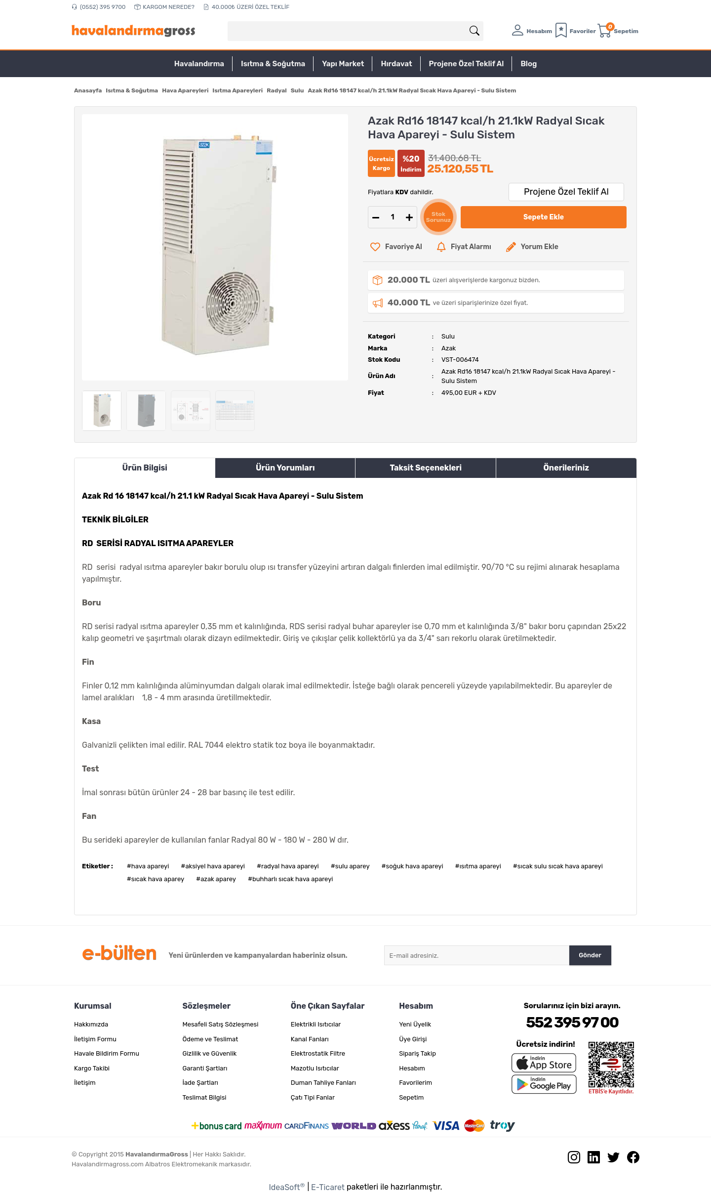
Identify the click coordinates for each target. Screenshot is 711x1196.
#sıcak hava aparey (155, 879)
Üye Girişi (413, 1039)
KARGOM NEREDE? (164, 6)
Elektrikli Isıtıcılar (316, 1024)
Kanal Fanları (310, 1039)
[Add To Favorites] (396, 247)
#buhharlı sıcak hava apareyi (290, 879)
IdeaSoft (287, 1187)
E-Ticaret (328, 1187)
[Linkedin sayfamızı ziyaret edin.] (590, 1159)
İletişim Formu (95, 1039)
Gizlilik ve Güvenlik (209, 1053)
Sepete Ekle (543, 217)
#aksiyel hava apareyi (213, 866)
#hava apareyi (148, 866)
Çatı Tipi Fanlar (313, 1097)
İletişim (85, 1082)
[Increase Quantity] (409, 217)
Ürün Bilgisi (144, 467)
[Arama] (474, 31)
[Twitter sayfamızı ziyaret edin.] (610, 1159)
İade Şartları (200, 1082)
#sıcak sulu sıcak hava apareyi (558, 866)
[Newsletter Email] (476, 955)
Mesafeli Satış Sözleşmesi (220, 1024)
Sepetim (411, 1097)
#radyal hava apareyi (288, 866)
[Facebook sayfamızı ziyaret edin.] (629, 1159)
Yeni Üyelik (415, 1024)
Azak (448, 348)
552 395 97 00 (572, 1022)
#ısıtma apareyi (478, 866)
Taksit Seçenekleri (426, 467)
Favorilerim (415, 1082)
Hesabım (412, 1068)
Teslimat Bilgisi (204, 1097)
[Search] (355, 31)
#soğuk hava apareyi (412, 866)
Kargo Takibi (92, 1068)
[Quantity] (392, 217)
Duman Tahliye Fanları (323, 1082)
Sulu (448, 336)
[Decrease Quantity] (375, 217)
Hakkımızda (91, 1024)
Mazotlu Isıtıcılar (315, 1068)
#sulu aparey (350, 866)
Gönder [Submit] (590, 955)
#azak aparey (216, 879)
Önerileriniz (566, 467)
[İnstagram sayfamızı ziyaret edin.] (570, 1159)
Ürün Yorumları (285, 467)
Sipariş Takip (417, 1053)
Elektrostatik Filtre (318, 1053)
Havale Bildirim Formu (106, 1053)
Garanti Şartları (204, 1068)
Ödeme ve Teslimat (210, 1039)
